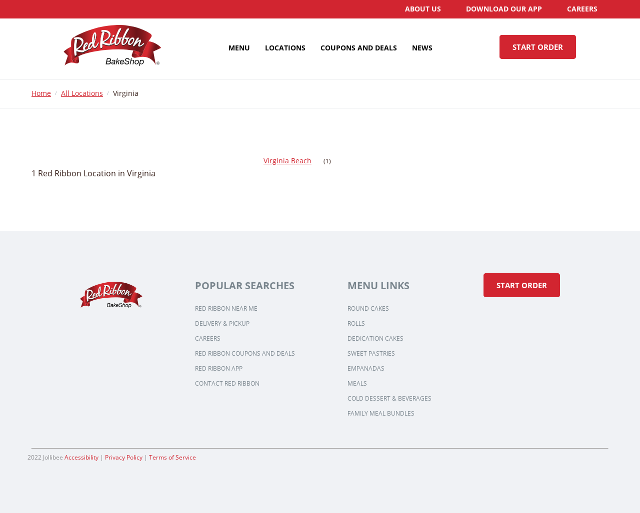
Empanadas (366, 369)
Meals (357, 384)
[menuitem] (423, 9)
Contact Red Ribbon (227, 384)
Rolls (356, 324)
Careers (207, 339)
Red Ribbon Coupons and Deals (245, 354)
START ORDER (537, 47)
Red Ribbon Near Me (226, 309)
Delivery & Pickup (222, 324)
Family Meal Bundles (381, 414)
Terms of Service (172, 457)
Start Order (521, 285)
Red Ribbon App (218, 369)
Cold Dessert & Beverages (390, 399)
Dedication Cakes (376, 339)
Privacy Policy (123, 457)
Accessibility (81, 457)
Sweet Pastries (371, 354)
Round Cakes (368, 309)
